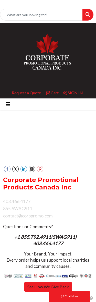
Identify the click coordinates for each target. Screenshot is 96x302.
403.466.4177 (48, 243)
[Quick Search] (41, 15)
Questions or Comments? (28, 226)
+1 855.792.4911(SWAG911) (46, 237)
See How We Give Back (48, 286)
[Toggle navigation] (8, 104)
